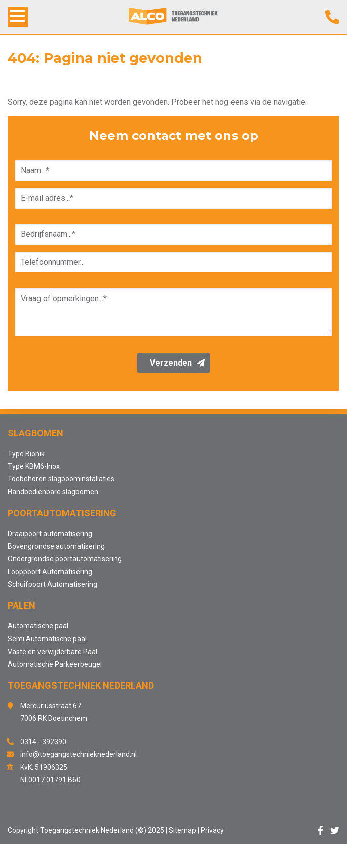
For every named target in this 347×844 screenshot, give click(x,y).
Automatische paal (38, 626)
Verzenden (177, 363)
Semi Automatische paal (47, 639)
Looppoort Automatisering (50, 572)
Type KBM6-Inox (34, 466)
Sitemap (182, 830)
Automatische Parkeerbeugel (55, 664)
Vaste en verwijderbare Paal (52, 652)
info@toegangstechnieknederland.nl (78, 754)
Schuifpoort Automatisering (52, 584)
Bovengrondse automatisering (56, 546)
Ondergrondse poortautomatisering (65, 559)
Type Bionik (26, 454)
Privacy (212, 830)
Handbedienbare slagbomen (53, 492)
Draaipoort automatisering (50, 534)
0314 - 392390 (43, 742)
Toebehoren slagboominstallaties (61, 479)
